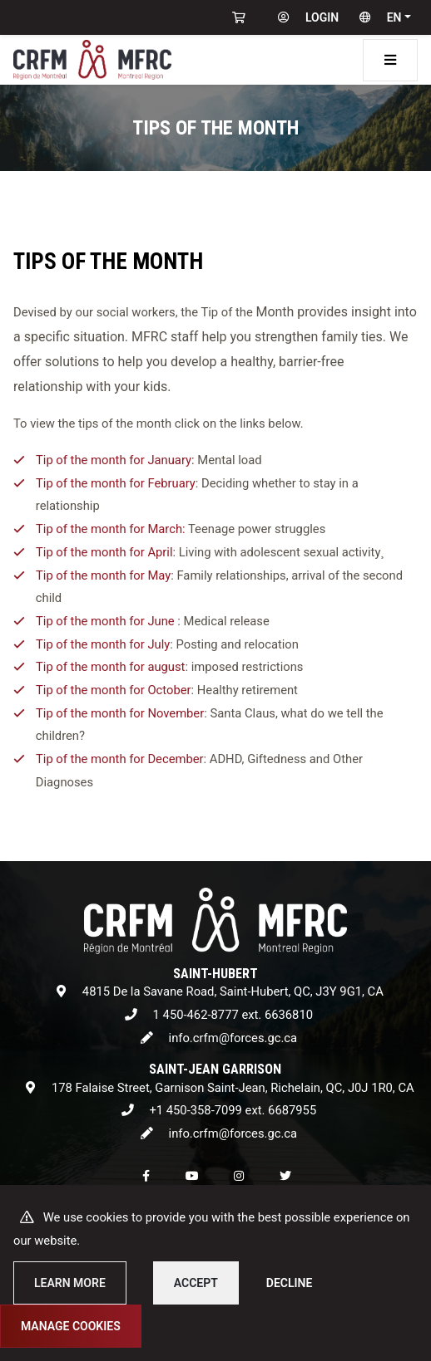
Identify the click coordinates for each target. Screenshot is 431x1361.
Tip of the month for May (103, 575)
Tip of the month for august (110, 667)
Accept (196, 1283)
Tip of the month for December (120, 759)
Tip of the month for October (113, 690)
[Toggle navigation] (390, 60)
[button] (381, 17)
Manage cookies (71, 1326)
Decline (289, 1283)
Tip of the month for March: (111, 529)
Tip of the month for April (104, 552)
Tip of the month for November (120, 713)
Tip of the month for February (116, 483)
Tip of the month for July (103, 644)
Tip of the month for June (105, 621)
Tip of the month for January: (115, 460)
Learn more (70, 1283)
